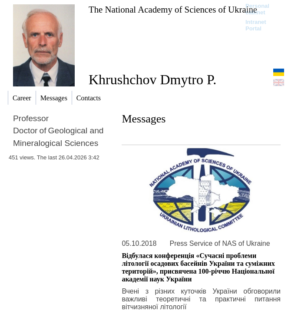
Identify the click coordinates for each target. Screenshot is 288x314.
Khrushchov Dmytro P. (152, 79)
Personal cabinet (257, 9)
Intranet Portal (255, 25)
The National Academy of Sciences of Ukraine (173, 9)
